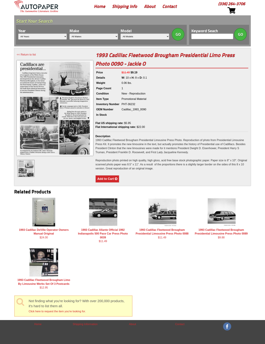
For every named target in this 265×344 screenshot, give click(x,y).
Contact (169, 6)
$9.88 (221, 218)
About (149, 6)
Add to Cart (107, 179)
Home (99, 6)
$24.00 (44, 218)
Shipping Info (124, 6)
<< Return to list (26, 54)
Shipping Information (85, 324)
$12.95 (43, 268)
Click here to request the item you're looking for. (57, 311)
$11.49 (103, 220)
